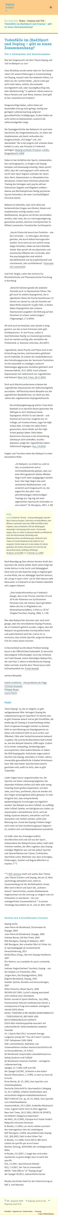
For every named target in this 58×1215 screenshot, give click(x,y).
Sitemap (38, 1211)
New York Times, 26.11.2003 (31, 377)
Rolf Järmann (15, 874)
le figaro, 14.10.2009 (15, 553)
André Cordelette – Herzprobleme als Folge (25, 682)
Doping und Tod (35, 20)
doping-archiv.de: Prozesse (28, 150)
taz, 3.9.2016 (39, 446)
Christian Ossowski (13, 686)
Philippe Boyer (12, 689)
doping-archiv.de (37, 1200)
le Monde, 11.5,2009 (35, 553)
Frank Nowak (32, 668)
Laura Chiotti (10, 692)
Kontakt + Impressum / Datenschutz (18, 1211)
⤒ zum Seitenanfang (46, 1214)
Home (22, 20)
